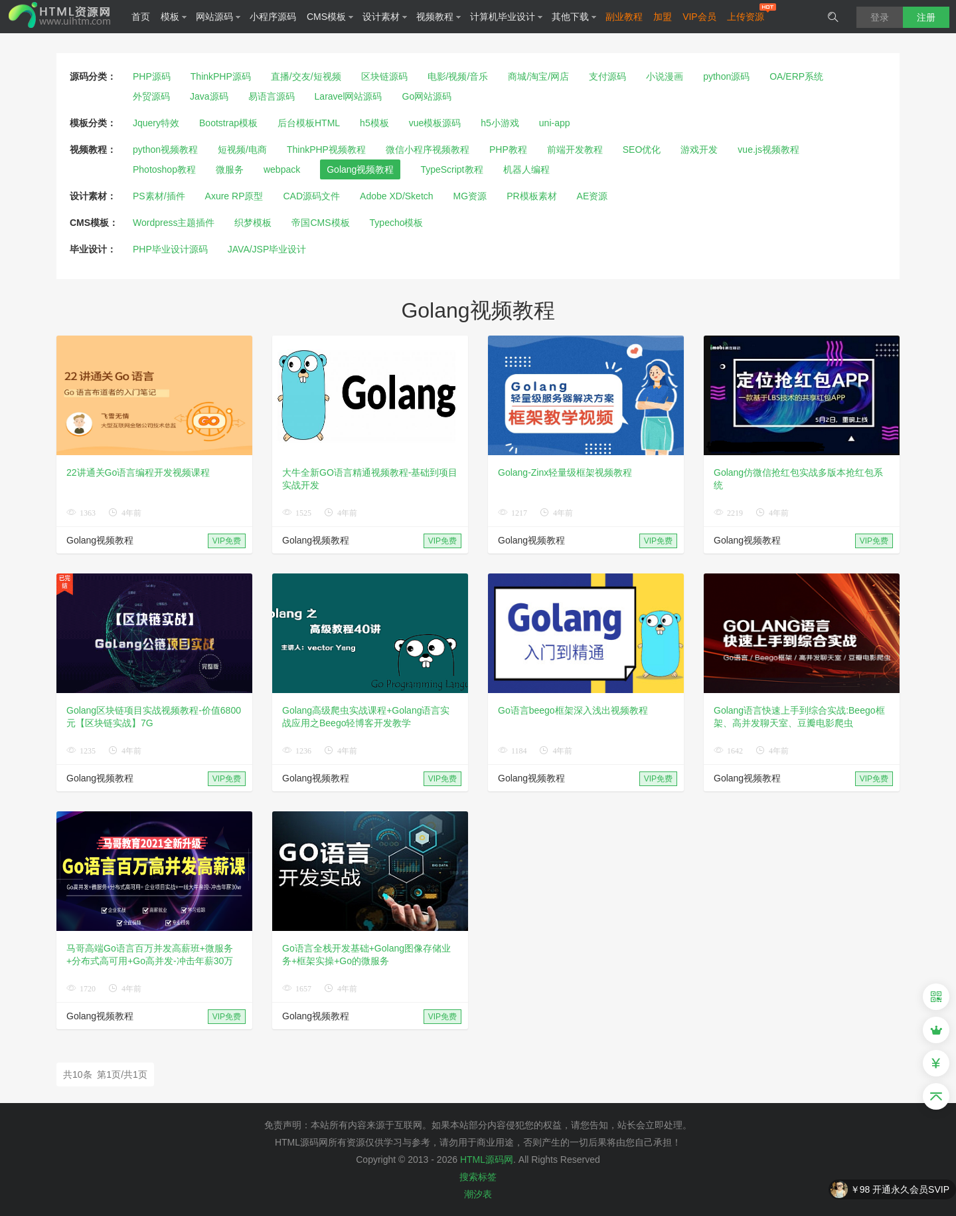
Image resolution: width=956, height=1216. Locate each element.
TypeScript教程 (451, 169)
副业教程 (624, 16)
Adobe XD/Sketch (397, 196)
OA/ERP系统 (796, 76)
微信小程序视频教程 (427, 149)
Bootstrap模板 (228, 123)
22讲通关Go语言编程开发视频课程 (138, 472)
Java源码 (209, 96)
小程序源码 (273, 16)
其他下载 (574, 16)
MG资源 (470, 196)
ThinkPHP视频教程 (326, 149)
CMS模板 (330, 16)
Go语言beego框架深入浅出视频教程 (573, 710)
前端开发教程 (575, 149)
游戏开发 (699, 149)
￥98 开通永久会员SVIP (899, 1190)
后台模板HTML (309, 123)
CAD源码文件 (312, 196)
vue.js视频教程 (768, 149)
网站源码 (218, 16)
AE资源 (592, 196)
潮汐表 (478, 1194)
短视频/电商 (242, 149)
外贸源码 (151, 96)
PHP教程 (508, 149)
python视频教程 (165, 149)
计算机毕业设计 (506, 16)
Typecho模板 (397, 222)
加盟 (662, 16)
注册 (926, 17)
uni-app (554, 123)
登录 (879, 17)
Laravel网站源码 (348, 96)
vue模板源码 (435, 123)
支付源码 (607, 76)
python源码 (726, 76)
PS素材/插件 (159, 196)
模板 (174, 16)
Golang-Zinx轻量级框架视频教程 (565, 472)
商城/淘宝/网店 (538, 76)
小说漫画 (664, 76)
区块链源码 (384, 76)
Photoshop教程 (164, 169)
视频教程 (438, 16)
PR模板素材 (531, 196)
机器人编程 (526, 169)
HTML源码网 (486, 1159)
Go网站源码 (427, 96)
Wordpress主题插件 (173, 222)
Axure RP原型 (234, 196)
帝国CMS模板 (320, 222)
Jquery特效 (156, 123)
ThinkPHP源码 (221, 76)
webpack (282, 169)
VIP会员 (699, 16)
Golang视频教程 (360, 169)
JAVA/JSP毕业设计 (267, 249)
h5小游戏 (500, 123)
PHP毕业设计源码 (170, 249)
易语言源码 (271, 96)
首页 (140, 16)
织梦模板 (253, 222)
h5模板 (374, 123)
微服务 (230, 169)
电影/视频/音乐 (458, 76)
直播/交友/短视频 (306, 76)
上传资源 (745, 16)
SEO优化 (642, 149)
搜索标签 (478, 1176)
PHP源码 (152, 76)
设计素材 (385, 16)
